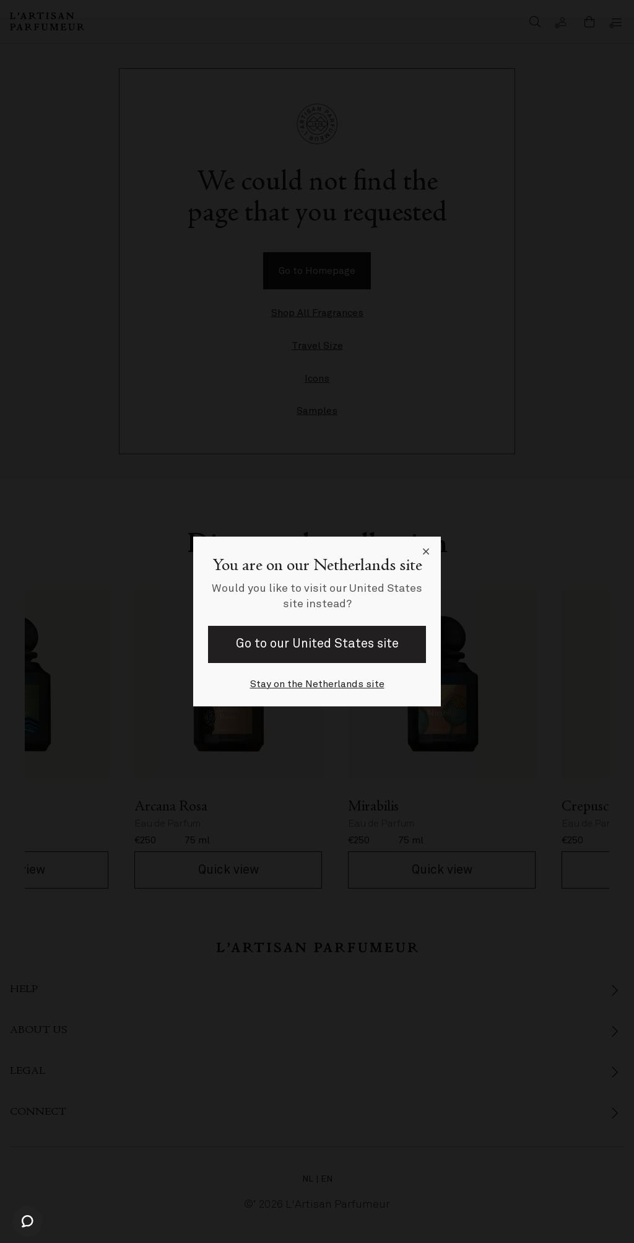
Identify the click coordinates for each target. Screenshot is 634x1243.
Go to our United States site (317, 643)
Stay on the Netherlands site (317, 684)
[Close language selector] (426, 551)
